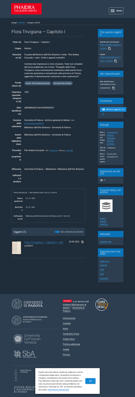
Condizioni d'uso (71, 334)
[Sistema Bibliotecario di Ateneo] (30, 327)
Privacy (66, 354)
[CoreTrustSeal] (101, 310)
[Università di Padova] (27, 311)
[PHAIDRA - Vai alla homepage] (26, 13)
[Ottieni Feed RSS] (103, 114)
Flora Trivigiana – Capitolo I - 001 (44, 242)
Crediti (66, 349)
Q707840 (69, 150)
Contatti (67, 323)
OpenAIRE (104, 278)
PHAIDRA (21, 23)
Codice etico (69, 339)
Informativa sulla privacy (58, 390)
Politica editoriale (71, 344)
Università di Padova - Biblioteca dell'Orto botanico (112, 138)
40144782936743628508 (34, 123)
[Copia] (109, 48)
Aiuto (65, 328)
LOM (102, 270)
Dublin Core (104, 261)
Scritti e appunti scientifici (104, 221)
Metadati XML (106, 242)
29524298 (53, 150)
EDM (102, 274)
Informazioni (69, 318)
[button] (116, 10)
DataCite (103, 265)
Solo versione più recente (71, 232)
